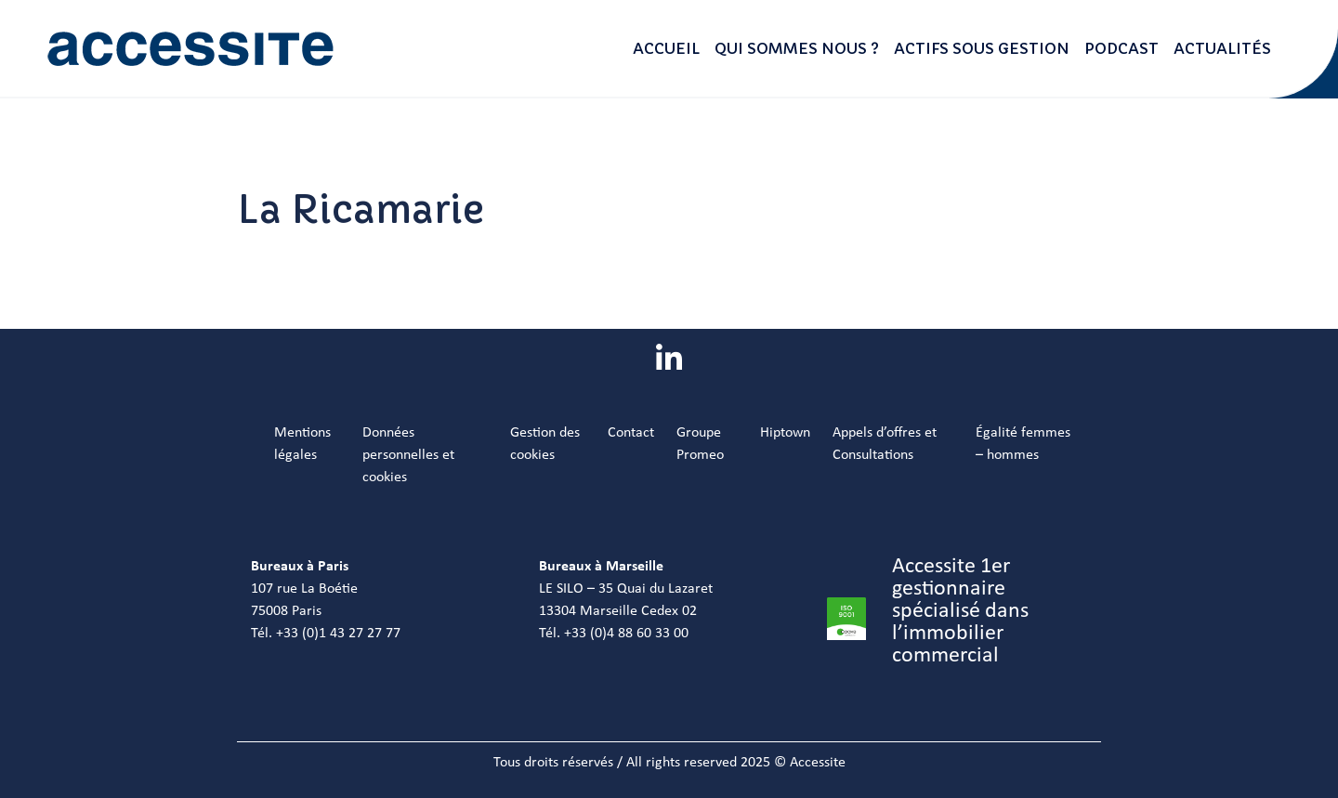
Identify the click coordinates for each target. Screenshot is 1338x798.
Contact (631, 432)
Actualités (1222, 48)
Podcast (1121, 48)
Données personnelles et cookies (408, 455)
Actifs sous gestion (981, 48)
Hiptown (785, 432)
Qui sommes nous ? (797, 48)
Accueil (666, 48)
